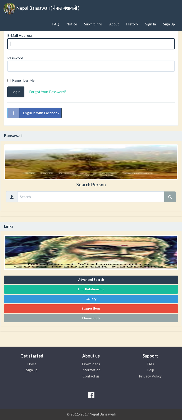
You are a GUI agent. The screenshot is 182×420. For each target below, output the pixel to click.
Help (150, 370)
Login (15, 92)
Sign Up (169, 24)
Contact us (91, 376)
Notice (71, 24)
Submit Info (93, 24)
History (132, 24)
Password (15, 58)
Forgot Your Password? (47, 92)
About (114, 24)
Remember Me (21, 80)
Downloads (91, 364)
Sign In (150, 24)
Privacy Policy (150, 376)
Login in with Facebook (41, 113)
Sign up (31, 370)
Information (91, 370)
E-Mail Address (19, 35)
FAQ (55, 24)
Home (31, 364)
